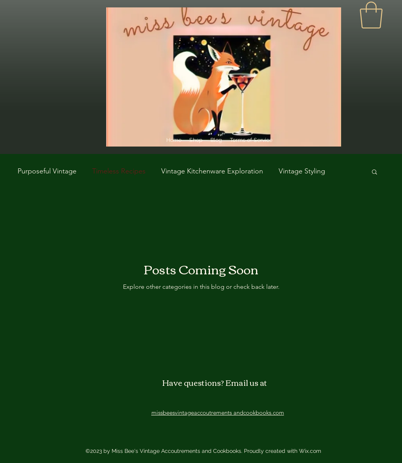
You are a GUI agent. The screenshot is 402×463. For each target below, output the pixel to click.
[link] (371, 15)
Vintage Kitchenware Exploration (212, 171)
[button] (374, 172)
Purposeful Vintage (47, 171)
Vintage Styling (302, 171)
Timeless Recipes (119, 171)
